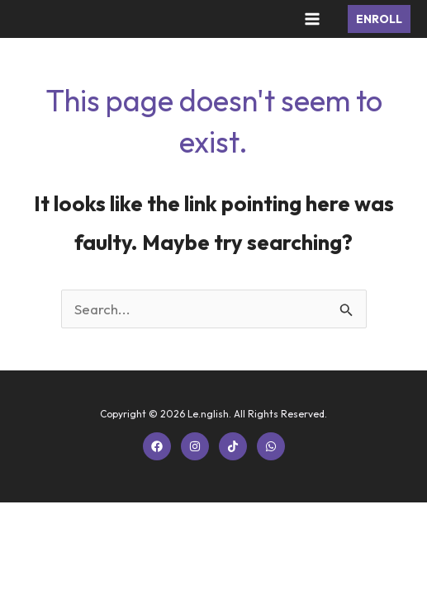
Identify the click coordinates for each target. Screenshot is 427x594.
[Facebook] (157, 446)
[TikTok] (233, 446)
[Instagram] (195, 446)
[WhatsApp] (271, 446)
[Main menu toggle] (313, 19)
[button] (379, 19)
